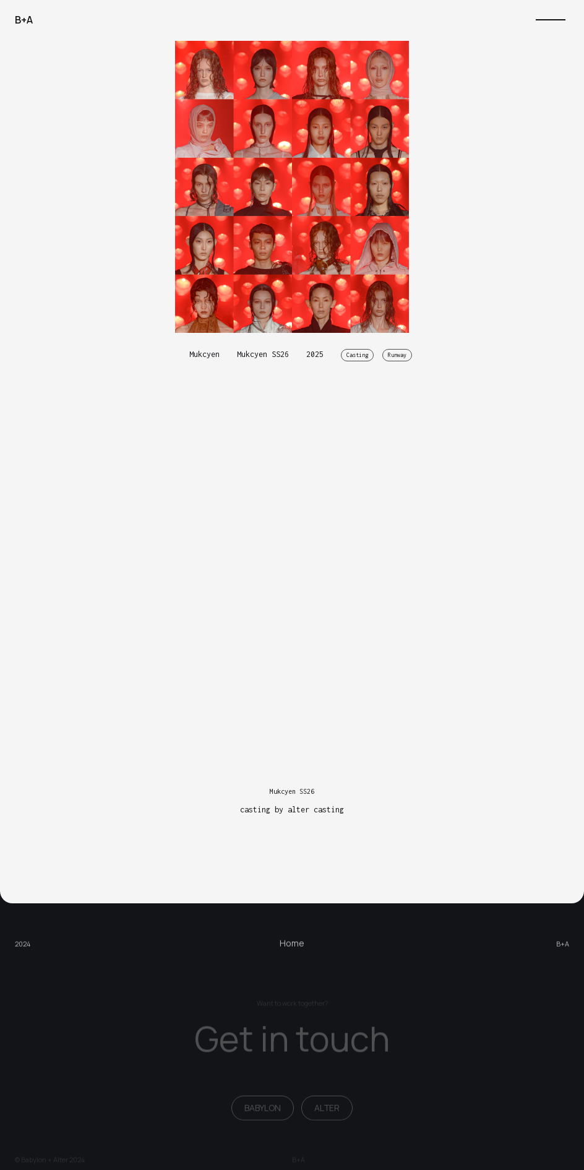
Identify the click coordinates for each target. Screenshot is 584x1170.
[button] (550, 20)
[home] (24, 20)
